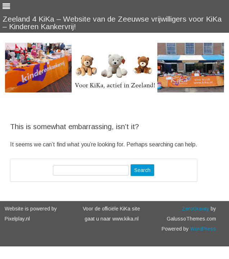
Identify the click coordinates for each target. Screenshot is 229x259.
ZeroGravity (195, 209)
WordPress (202, 229)
